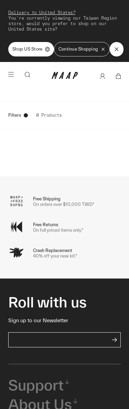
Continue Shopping (81, 49)
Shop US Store (31, 49)
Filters (18, 115)
